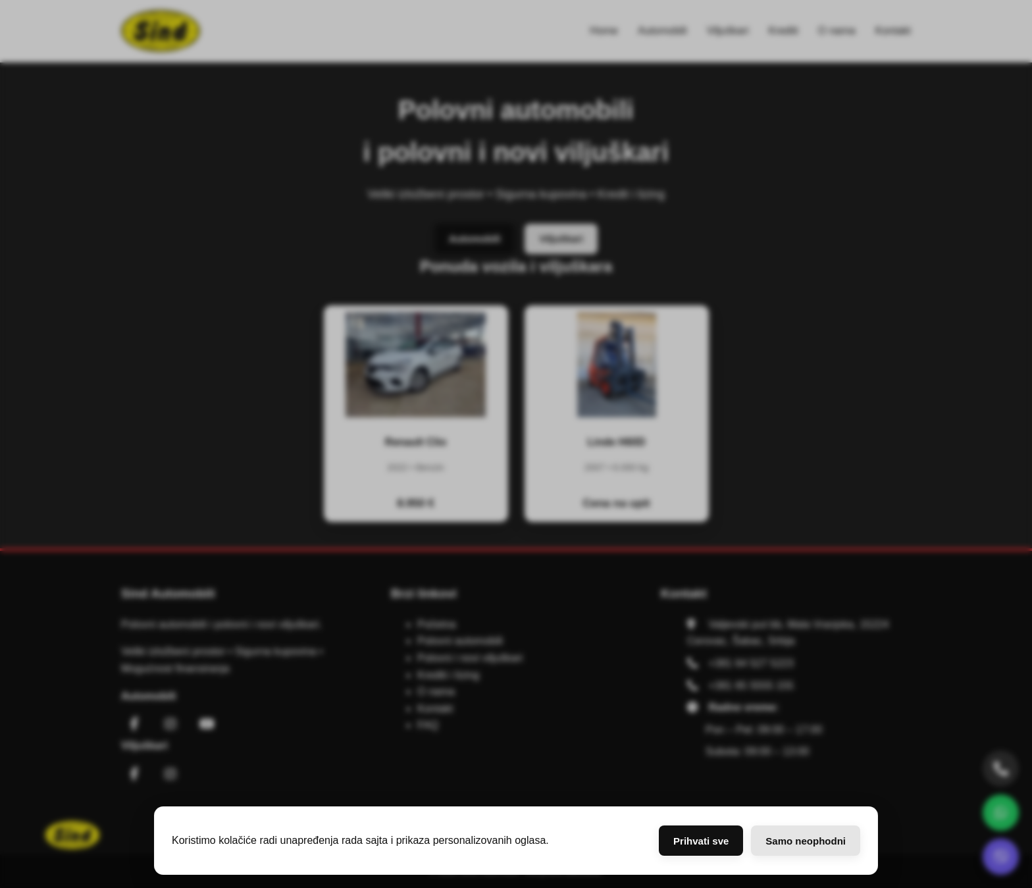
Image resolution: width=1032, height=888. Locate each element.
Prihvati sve (701, 841)
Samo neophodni (805, 841)
